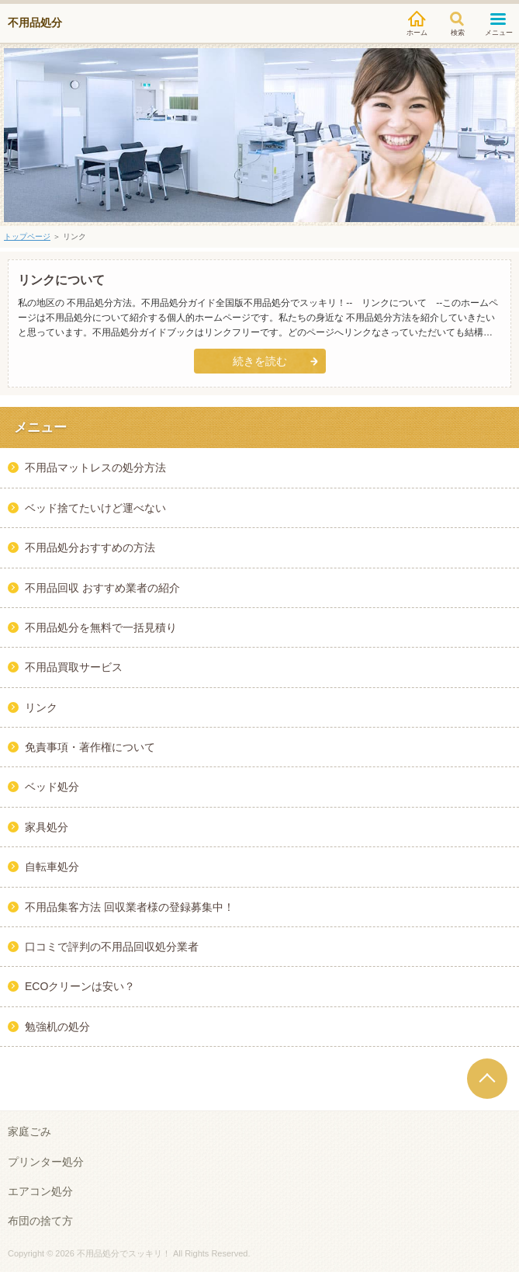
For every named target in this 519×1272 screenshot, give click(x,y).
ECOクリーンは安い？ (80, 986)
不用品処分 (35, 22)
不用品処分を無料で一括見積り (101, 627)
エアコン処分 (40, 1191)
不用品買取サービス (74, 667)
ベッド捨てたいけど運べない (95, 508)
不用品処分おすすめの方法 (90, 547)
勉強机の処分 (57, 1026)
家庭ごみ (29, 1131)
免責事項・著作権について (90, 747)
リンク (41, 707)
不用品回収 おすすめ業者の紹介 (102, 588)
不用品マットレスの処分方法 (95, 467)
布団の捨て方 (40, 1221)
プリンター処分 (46, 1162)
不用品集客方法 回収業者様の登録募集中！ (129, 907)
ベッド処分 (52, 786)
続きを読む (260, 361)
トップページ (27, 236)
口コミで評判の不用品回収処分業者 (112, 946)
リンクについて (61, 280)
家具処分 (46, 827)
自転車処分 (52, 866)
